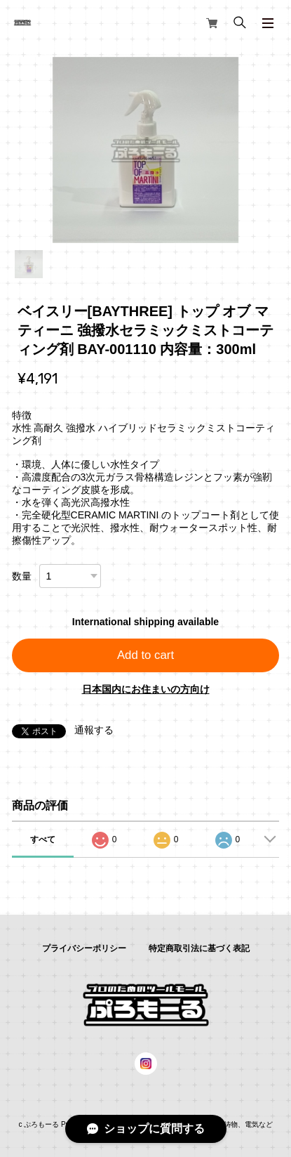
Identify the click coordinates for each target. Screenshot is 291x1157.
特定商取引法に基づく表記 (199, 948)
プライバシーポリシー (84, 948)
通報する (94, 730)
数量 (22, 576)
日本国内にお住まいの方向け (146, 689)
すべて (42, 839)
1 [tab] (29, 264)
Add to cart (145, 655)
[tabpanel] (146, 150)
